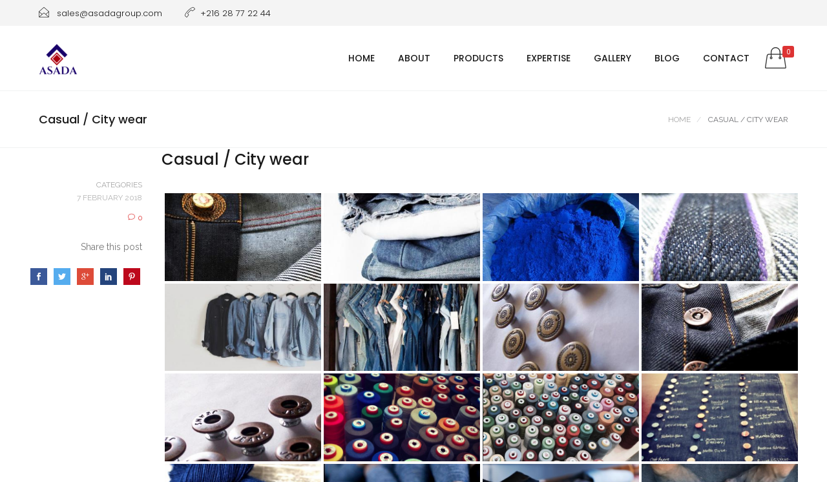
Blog (667, 58)
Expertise (549, 58)
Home (361, 58)
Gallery (612, 58)
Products (478, 58)
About (414, 58)
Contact (726, 58)
